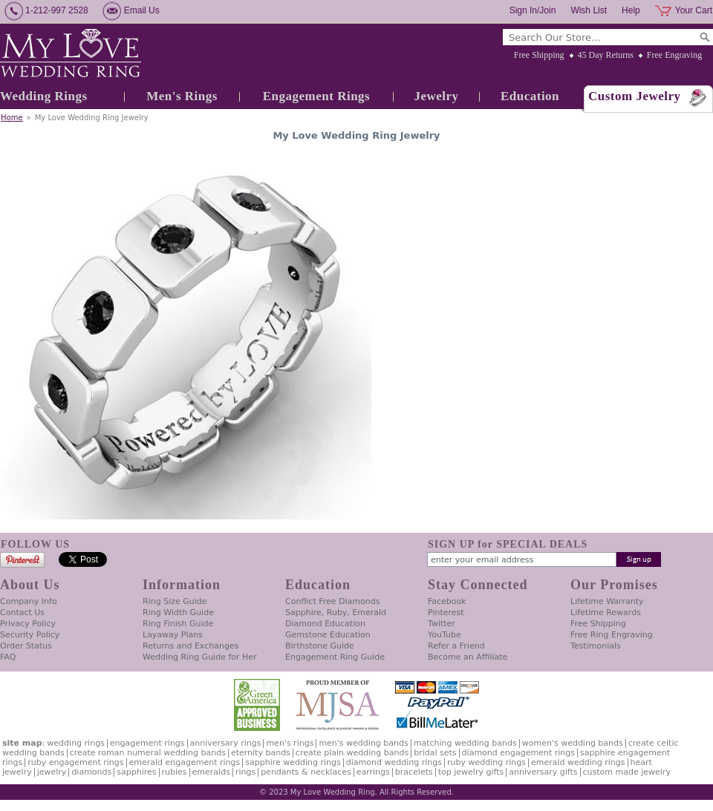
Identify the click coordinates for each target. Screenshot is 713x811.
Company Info (28, 601)
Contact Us (22, 612)
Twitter (441, 623)
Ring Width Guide (178, 612)
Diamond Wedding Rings (394, 762)
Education (530, 96)
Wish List (588, 10)
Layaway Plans (173, 635)
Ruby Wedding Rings (486, 762)
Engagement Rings (316, 96)
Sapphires (136, 772)
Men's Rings (182, 96)
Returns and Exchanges (190, 646)
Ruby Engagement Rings (75, 762)
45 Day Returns (606, 55)
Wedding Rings (44, 96)
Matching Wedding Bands (465, 743)
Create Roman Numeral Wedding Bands (148, 753)
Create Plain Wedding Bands (352, 753)
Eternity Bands (260, 753)
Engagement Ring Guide (335, 657)
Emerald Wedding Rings (578, 762)
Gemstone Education (328, 635)
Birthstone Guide (319, 646)
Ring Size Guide (175, 601)
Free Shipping (539, 55)
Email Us (142, 10)
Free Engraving (674, 55)
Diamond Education (325, 623)
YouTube (444, 635)
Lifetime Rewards (605, 612)
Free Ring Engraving (611, 635)
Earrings (373, 772)
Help (631, 10)
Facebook (447, 601)
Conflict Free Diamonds (332, 601)
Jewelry (436, 96)
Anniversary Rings (225, 743)
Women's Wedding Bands (572, 743)
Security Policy (29, 635)
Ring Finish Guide (178, 623)
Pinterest (446, 612)
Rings (245, 772)
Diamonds (91, 772)
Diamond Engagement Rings (518, 753)
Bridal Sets (435, 753)
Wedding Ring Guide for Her (200, 657)
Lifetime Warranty (606, 601)
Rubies (174, 772)
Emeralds (211, 772)
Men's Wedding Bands (363, 743)
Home (12, 118)
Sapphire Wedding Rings (293, 762)
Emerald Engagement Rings (185, 762)
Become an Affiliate (467, 657)
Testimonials (595, 646)
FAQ (8, 657)
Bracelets (414, 772)
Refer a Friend (456, 646)
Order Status (26, 646)
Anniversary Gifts (543, 772)
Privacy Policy (28, 623)
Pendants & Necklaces (306, 772)
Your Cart (693, 10)
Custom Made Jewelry (627, 772)
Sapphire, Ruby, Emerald (335, 612)
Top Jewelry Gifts (471, 772)
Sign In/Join (532, 10)
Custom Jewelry (634, 96)
